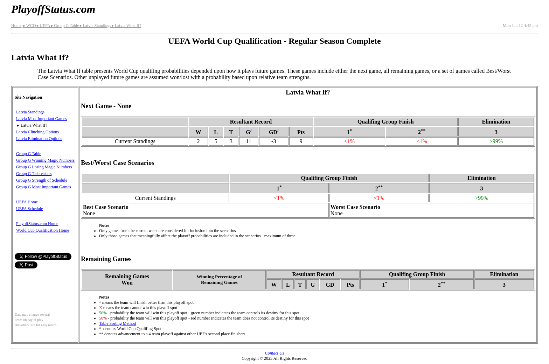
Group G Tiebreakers (33, 173)
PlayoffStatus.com (53, 9)
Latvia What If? (126, 25)
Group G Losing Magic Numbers (44, 166)
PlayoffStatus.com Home (37, 223)
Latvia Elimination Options (39, 138)
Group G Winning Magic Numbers (45, 160)
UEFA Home (27, 202)
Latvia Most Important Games (41, 118)
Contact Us (274, 353)
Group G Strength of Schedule (41, 180)
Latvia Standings (95, 25)
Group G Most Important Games (43, 186)
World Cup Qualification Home (42, 230)
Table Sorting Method (117, 323)
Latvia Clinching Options (37, 132)
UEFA (43, 25)
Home (16, 25)
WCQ (29, 25)
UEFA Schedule (29, 208)
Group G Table (64, 25)
